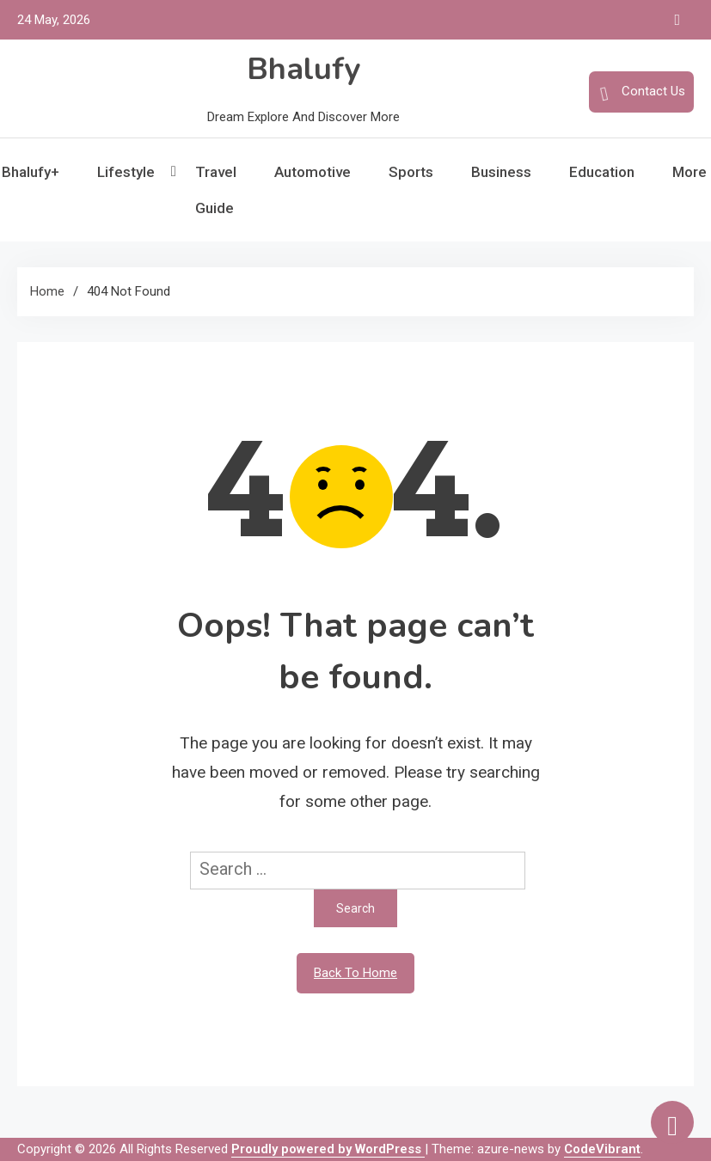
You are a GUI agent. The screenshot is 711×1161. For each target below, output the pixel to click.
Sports (411, 171)
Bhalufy (303, 69)
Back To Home (355, 973)
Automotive (312, 171)
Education (601, 171)
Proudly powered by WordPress (328, 1149)
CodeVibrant (602, 1149)
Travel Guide (215, 190)
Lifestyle (126, 171)
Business (501, 171)
